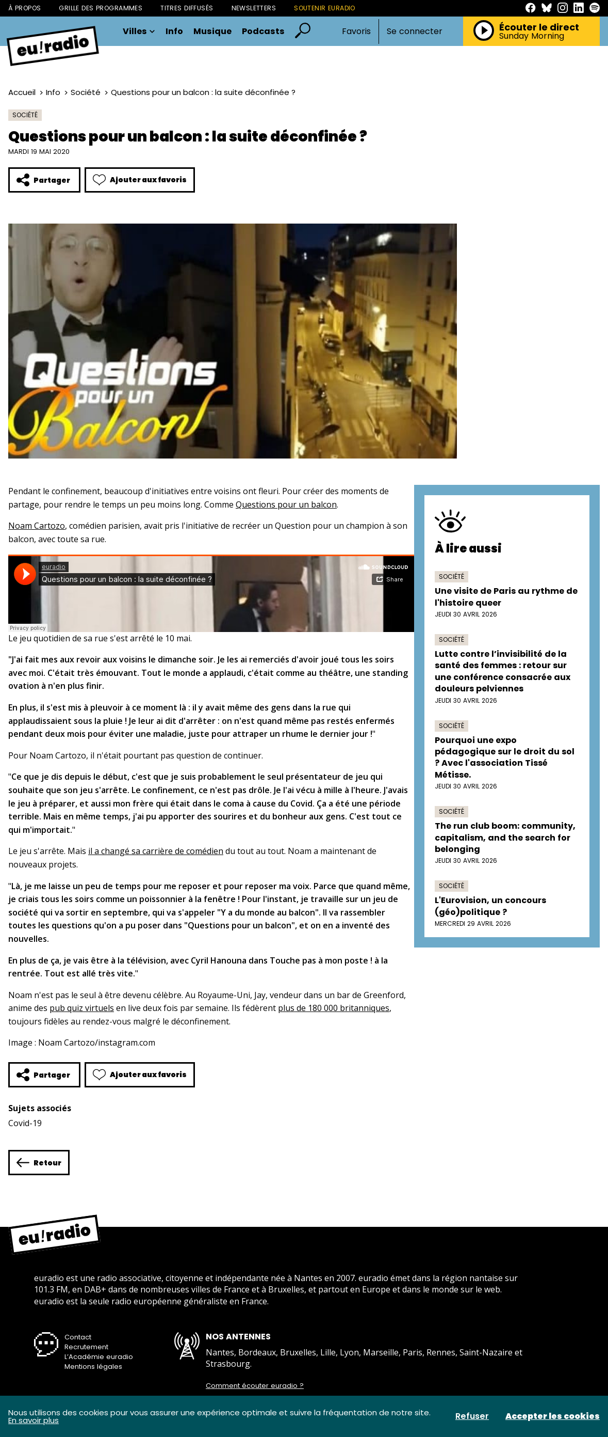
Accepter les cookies (552, 1416)
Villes (139, 31)
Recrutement (86, 1347)
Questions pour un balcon (286, 504)
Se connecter (414, 31)
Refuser (472, 1416)
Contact (77, 1337)
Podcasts (263, 31)
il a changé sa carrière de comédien (155, 851)
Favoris (356, 31)
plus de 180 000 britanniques (333, 1008)
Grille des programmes (100, 8)
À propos (24, 8)
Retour (39, 1162)
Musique (212, 31)
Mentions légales (93, 1366)
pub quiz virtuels (82, 1008)
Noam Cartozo (36, 525)
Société (86, 92)
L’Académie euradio (98, 1357)
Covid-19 (25, 1123)
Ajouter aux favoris (140, 179)
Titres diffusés (186, 8)
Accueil (22, 92)
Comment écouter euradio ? (255, 1386)
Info (174, 31)
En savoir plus (33, 1420)
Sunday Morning (531, 36)
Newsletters (254, 8)
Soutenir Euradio (324, 8)
